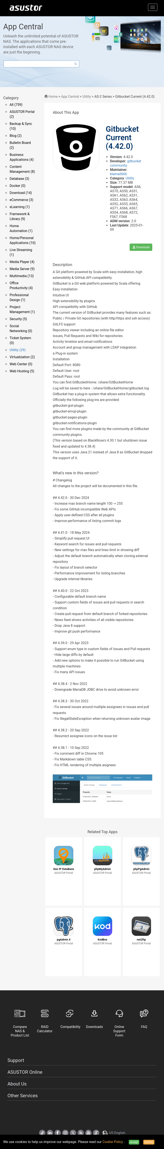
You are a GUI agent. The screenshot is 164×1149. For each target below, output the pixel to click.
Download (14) (21, 193)
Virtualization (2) (22, 357)
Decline (149, 1142)
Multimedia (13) (22, 276)
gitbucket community (125, 163)
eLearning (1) (20, 207)
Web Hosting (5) (22, 371)
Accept (134, 1142)
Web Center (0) (21, 364)
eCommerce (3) (21, 200)
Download (140, 247)
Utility (86, 97)
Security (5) (18, 319)
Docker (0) (17, 186)
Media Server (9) (22, 269)
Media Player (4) (22, 262)
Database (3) (19, 179)
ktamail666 (118, 174)
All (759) (16, 105)
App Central (70, 97)
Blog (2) (16, 136)
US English (113, 1133)
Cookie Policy (113, 1142)
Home (51, 97)
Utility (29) (18, 350)
